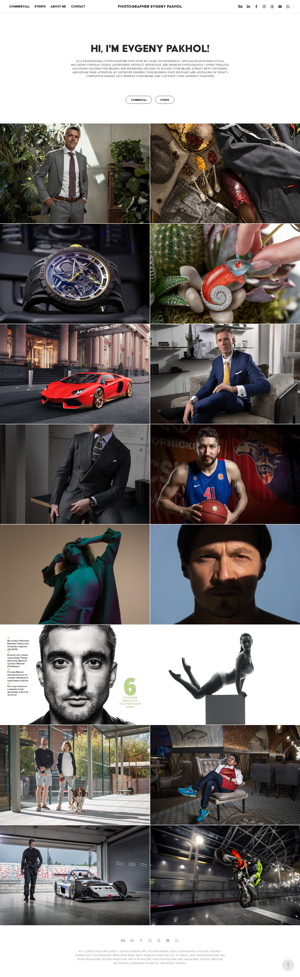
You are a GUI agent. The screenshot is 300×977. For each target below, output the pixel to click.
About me (58, 6)
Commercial (19, 6)
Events (40, 6)
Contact (78, 6)
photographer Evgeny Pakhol (150, 6)
